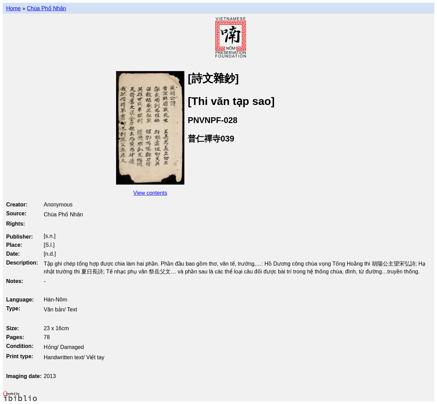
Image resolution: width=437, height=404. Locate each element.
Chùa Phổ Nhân (46, 8)
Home (13, 8)
